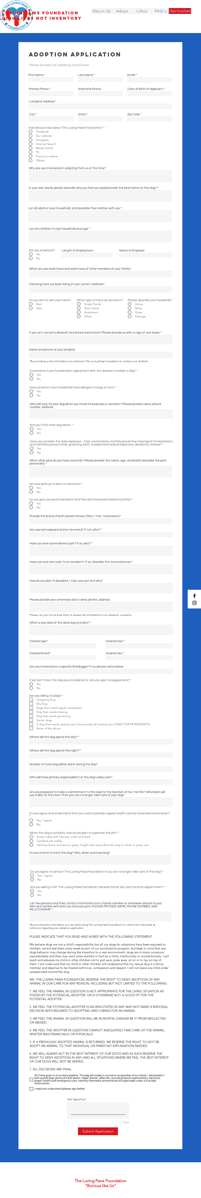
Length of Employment (78, 250)
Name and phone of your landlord (52, 349)
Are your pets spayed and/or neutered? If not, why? (65, 529)
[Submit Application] (98, 1131)
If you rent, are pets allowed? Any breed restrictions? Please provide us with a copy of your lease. (94, 332)
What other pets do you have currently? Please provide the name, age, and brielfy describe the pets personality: (98, 462)
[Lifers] (142, 11)
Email (131, 75)
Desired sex (114, 653)
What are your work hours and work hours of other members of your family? (80, 268)
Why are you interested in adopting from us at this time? (67, 168)
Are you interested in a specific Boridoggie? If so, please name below (76, 666)
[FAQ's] (161, 11)
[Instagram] (194, 603)
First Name (35, 75)
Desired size (114, 641)
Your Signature (76, 1099)
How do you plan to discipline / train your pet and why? (66, 580)
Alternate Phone (89, 89)
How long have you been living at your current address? (66, 284)
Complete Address (42, 101)
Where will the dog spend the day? (53, 737)
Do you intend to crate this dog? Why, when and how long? (70, 852)
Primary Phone (39, 89)
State (82, 114)
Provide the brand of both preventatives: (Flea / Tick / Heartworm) (74, 516)
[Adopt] (122, 11)
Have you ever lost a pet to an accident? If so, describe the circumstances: (80, 561)
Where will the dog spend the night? (55, 750)
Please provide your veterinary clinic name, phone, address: (70, 599)
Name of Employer (132, 250)
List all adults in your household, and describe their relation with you (74, 208)
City (32, 114)
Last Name (85, 75)
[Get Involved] (180, 11)
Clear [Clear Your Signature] (125, 1122)
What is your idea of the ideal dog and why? (59, 622)
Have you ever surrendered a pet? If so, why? (60, 543)
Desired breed (39, 653)
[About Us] (102, 11)
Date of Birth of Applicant (145, 89)
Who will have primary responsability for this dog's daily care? (71, 777)
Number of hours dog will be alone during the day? (64, 764)
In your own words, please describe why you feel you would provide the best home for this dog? (93, 187)
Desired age (38, 641)
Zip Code (133, 114)
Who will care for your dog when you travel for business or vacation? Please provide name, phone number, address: (95, 406)
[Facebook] (194, 596)
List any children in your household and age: (59, 228)
